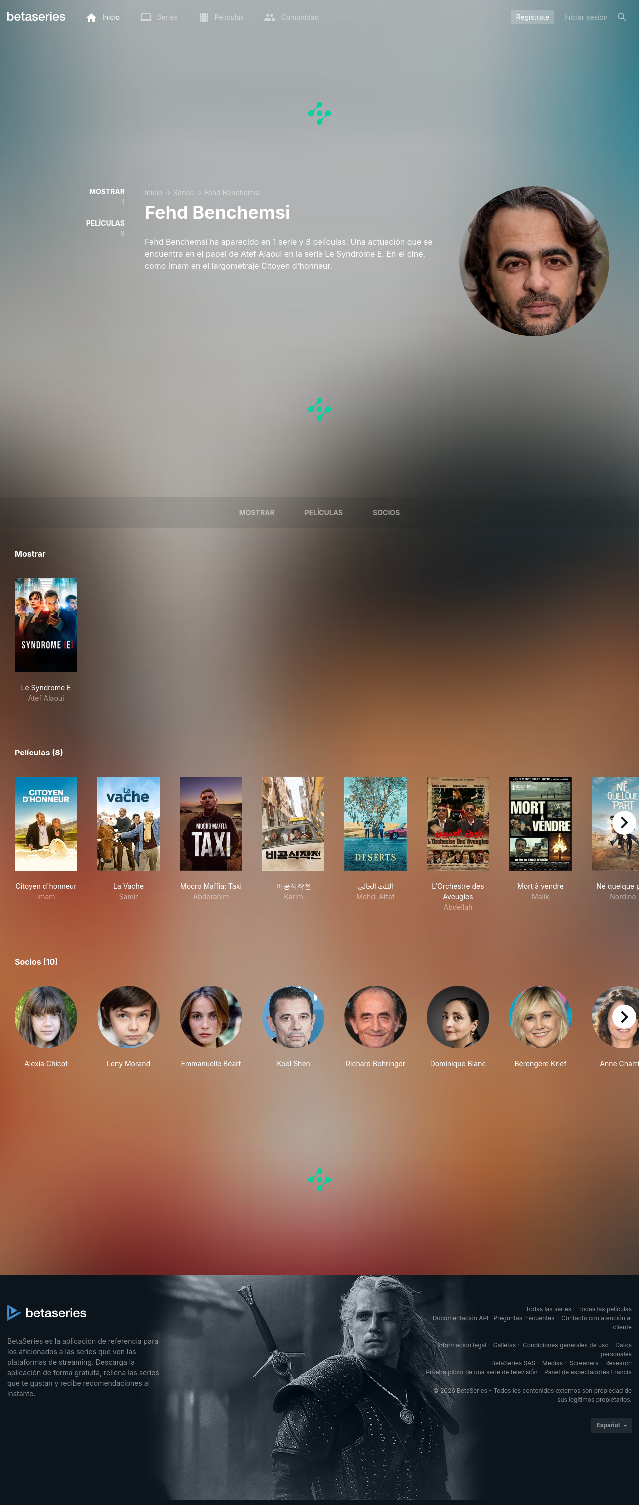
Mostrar (257, 512)
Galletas (504, 1345)
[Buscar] (622, 17)
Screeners (584, 1363)
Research (618, 1363)
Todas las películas (605, 1309)
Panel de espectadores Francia (588, 1372)
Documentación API (461, 1318)
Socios (386, 512)
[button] (46, 1027)
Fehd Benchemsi (231, 192)
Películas (324, 512)
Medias (552, 1363)
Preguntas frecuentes (524, 1318)
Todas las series (548, 1309)
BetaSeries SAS (513, 1363)
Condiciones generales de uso (566, 1345)
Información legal (461, 1345)
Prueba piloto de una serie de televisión (481, 1372)
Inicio (153, 192)
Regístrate (532, 17)
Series (183, 192)
